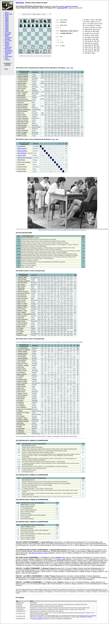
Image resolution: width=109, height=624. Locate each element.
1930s (7, 29)
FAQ (6, 58)
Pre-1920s (8, 33)
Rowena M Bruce (22, 151)
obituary (40, 617)
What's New (8, 14)
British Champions (8, 36)
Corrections (8, 56)
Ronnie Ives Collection (8, 52)
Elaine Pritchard (22, 148)
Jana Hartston (22, 146)
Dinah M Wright (22, 153)
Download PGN (62, 8)
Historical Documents (8, 49)
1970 (68, 68)
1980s (7, 22)
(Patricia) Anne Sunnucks (25, 157)
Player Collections (8, 46)
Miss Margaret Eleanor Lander (38, 553)
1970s (7, 23)
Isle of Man (8, 40)
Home (7, 12)
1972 (72, 68)
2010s (7, 17)
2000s (7, 18)
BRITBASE (20, 3)
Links (6, 55)
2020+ (7, 15)
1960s (7, 25)
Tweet (6, 69)
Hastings (7, 34)
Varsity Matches (7, 43)
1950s (7, 26)
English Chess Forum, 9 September (88, 615)
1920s (7, 31)
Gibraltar (7, 39)
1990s (7, 20)
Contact (7, 59)
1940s (7, 28)
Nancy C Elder (22, 155)
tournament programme (71, 6)
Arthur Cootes (61, 559)
